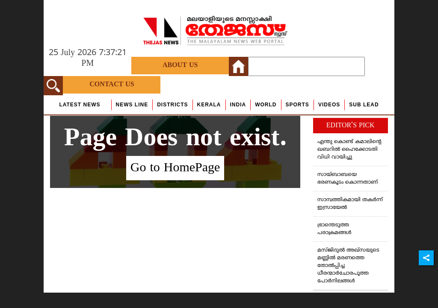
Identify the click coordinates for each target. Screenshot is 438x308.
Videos (329, 105)
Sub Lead (364, 105)
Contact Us (111, 84)
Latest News (79, 105)
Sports (297, 105)
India (238, 105)
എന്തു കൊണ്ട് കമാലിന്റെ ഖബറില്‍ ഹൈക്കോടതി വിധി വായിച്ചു (349, 150)
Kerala (209, 105)
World (265, 105)
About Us (180, 65)
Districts (172, 105)
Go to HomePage (175, 168)
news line (132, 105)
